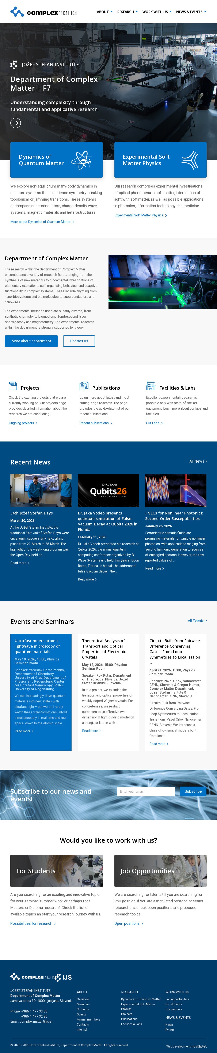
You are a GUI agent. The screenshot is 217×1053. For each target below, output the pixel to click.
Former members (88, 1020)
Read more (18, 578)
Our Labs (154, 439)
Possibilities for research (33, 944)
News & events (189, 11)
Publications (129, 1020)
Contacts (83, 1025)
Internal (82, 1031)
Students (83, 1010)
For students (173, 1005)
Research (125, 11)
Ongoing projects (23, 439)
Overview (83, 1000)
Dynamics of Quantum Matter (141, 1000)
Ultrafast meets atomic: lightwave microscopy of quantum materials (37, 662)
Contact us (28, 356)
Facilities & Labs (131, 1025)
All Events (196, 636)
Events (170, 1031)
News (169, 1026)
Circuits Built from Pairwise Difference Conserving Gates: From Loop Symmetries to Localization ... (174, 667)
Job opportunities (177, 1000)
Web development (186, 1046)
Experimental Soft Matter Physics (144, 215)
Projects (126, 1015)
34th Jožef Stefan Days (31, 528)
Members (83, 1005)
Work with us (155, 11)
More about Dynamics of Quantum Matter (46, 221)
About (103, 11)
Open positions (128, 944)
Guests (81, 1015)
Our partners (173, 1010)
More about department (38, 341)
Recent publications (96, 439)
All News (197, 477)
